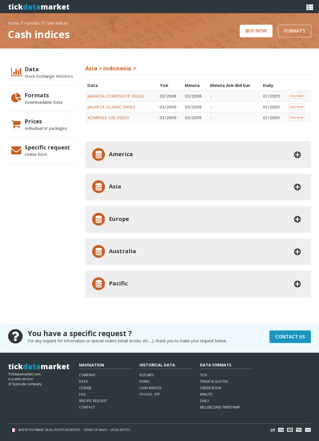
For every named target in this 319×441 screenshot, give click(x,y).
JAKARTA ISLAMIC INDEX (111, 107)
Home (13, 22)
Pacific (109, 283)
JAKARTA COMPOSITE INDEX (115, 96)
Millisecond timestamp (220, 407)
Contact (87, 407)
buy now (296, 95)
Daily (204, 400)
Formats (32, 22)
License (85, 387)
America (112, 154)
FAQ (82, 394)
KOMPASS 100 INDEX (108, 117)
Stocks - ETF (149, 394)
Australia (113, 251)
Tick (203, 375)
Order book (211, 387)
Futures (146, 375)
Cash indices (57, 22)
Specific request (93, 400)
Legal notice (120, 430)
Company (87, 375)
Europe (110, 219)
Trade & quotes (214, 381)
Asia (106, 186)
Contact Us (290, 336)
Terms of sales (95, 430)
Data (83, 381)
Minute (206, 394)
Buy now (256, 31)
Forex (144, 381)
